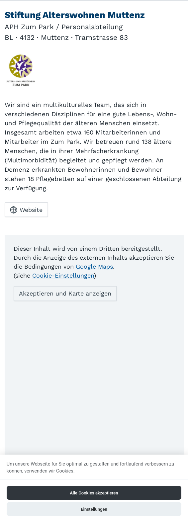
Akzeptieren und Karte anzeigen (65, 293)
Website (26, 210)
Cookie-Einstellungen (63, 275)
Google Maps (94, 266)
